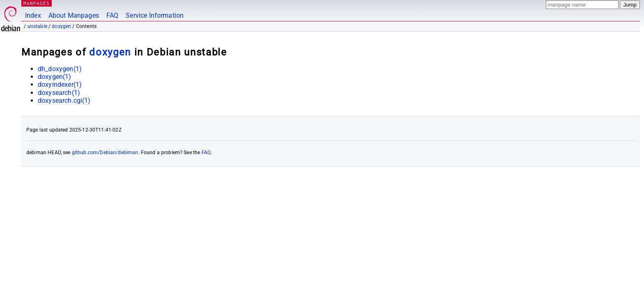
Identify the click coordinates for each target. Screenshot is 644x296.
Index (33, 15)
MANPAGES (36, 3)
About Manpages (73, 15)
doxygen (61, 26)
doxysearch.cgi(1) (64, 100)
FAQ (112, 15)
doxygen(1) (54, 77)
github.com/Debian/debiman (105, 152)
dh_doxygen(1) (60, 69)
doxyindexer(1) (60, 84)
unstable (37, 26)
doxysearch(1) (59, 93)
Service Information (155, 15)
